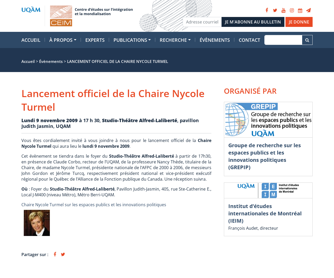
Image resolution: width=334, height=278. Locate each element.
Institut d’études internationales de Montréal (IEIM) (265, 213)
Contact (249, 40)
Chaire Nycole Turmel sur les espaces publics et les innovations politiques (93, 205)
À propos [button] (61, 40)
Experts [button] (95, 40)
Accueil (30, 40)
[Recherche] (283, 40)
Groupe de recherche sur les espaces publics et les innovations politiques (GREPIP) (264, 156)
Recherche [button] (173, 40)
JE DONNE (299, 22)
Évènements (215, 40)
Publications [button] (130, 40)
